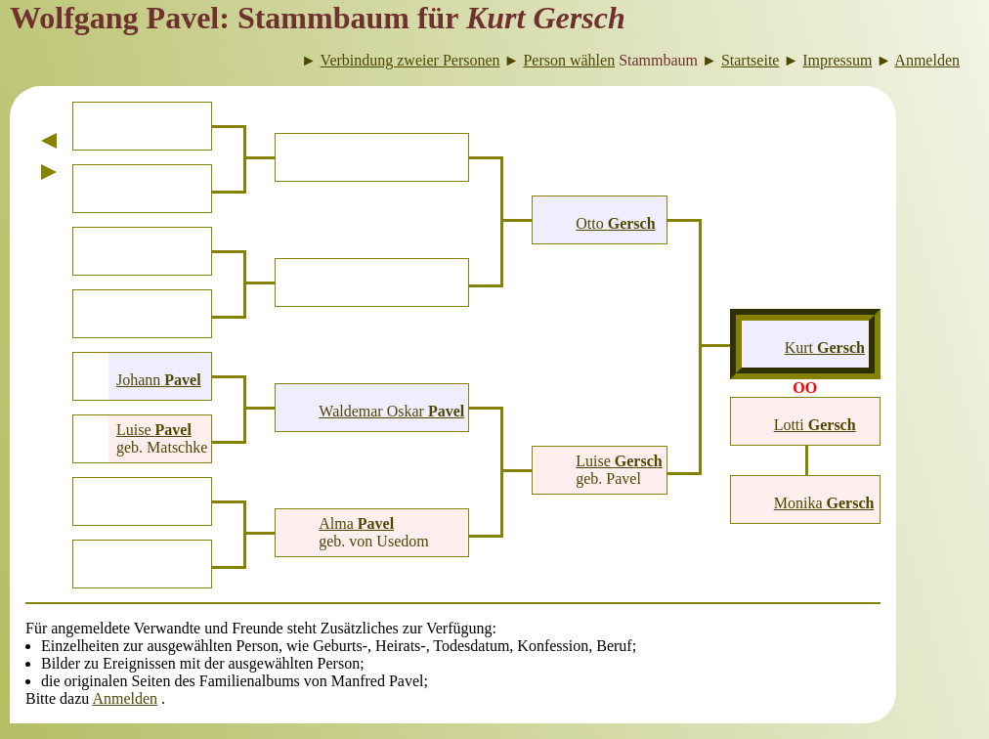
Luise (154, 429)
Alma (356, 523)
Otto (615, 223)
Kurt (825, 347)
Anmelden (124, 698)
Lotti (815, 424)
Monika (824, 503)
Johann (158, 379)
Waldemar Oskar (391, 411)
